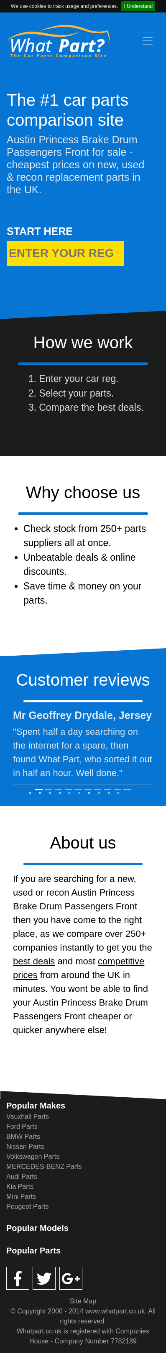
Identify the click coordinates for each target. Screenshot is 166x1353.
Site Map (83, 1301)
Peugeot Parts (27, 1206)
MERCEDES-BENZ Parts (44, 1166)
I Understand (138, 6)
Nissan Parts (25, 1146)
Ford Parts (22, 1126)
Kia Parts (19, 1186)
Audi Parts (21, 1176)
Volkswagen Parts (32, 1156)
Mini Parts (21, 1196)
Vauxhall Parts (27, 1116)
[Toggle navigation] (147, 40)
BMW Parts (23, 1136)
